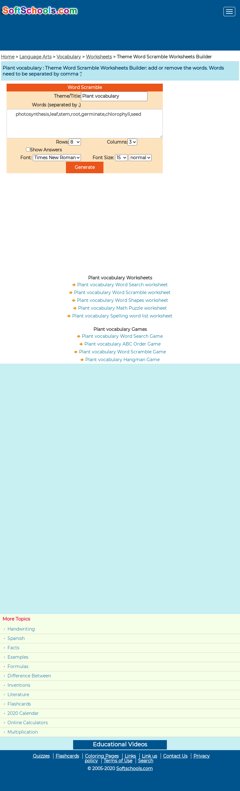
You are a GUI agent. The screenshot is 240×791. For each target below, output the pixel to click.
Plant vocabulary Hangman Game (122, 359)
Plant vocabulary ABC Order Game (122, 344)
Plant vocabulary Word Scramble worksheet (122, 292)
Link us (149, 756)
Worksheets (99, 57)
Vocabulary (69, 57)
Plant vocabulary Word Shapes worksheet (122, 300)
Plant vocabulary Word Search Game (122, 336)
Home (7, 57)
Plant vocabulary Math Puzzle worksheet (122, 308)
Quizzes (41, 756)
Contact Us (175, 756)
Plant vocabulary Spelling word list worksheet (122, 316)
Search (145, 761)
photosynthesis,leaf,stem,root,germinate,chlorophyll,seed (85, 123)
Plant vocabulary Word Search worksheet (122, 284)
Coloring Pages (102, 756)
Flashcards (19, 704)
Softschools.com (134, 768)
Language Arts (35, 57)
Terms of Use (118, 761)
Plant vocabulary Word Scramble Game (122, 352)
